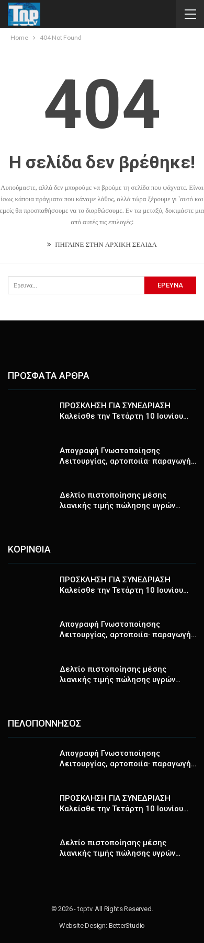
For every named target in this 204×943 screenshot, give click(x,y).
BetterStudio (127, 925)
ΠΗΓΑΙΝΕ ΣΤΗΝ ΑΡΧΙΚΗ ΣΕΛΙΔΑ (102, 244)
